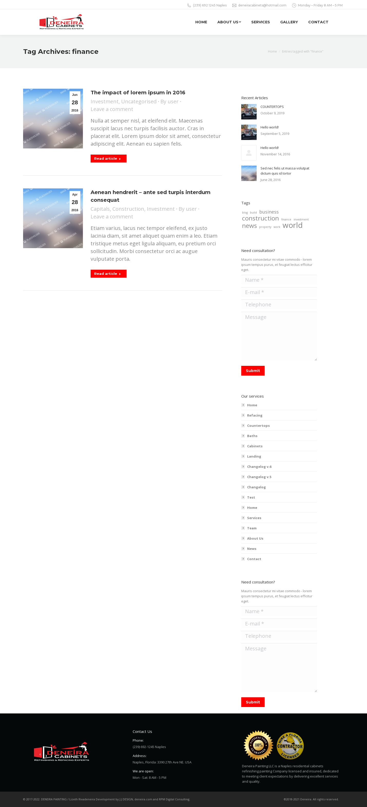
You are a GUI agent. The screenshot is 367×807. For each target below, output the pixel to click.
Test (251, 497)
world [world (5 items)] (293, 225)
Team (252, 528)
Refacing (255, 415)
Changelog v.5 (259, 477)
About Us (255, 538)
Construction (128, 208)
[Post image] (249, 111)
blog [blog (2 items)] (245, 212)
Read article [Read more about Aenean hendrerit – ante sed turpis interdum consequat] (107, 273)
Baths (252, 435)
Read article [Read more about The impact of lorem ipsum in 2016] (107, 158)
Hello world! (269, 127)
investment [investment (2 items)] (301, 219)
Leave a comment (112, 109)
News (251, 548)
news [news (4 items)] (249, 225)
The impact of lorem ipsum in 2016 (138, 92)
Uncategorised (139, 101)
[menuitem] (201, 22)
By (169, 101)
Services (254, 518)
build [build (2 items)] (253, 212)
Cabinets (255, 446)
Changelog (256, 487)
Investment (105, 101)
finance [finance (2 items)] (286, 219)
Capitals (100, 208)
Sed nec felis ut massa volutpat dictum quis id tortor (284, 171)
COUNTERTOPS (272, 106)
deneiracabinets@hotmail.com (259, 5)
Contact (254, 559)
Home (252, 405)
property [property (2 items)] (265, 227)
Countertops (258, 425)
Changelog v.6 (259, 466)
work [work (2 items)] (277, 227)
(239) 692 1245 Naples (207, 5)
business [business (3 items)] (269, 211)
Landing (254, 456)
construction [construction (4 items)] (260, 218)
